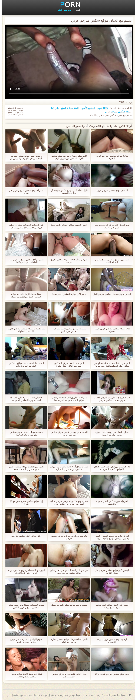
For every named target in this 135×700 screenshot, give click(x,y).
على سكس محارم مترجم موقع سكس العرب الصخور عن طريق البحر (67, 157)
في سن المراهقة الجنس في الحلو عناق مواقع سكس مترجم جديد (67, 571)
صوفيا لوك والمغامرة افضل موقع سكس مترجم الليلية (24, 640)
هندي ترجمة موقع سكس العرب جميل (67, 605)
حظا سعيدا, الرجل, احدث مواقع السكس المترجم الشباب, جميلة (24, 295)
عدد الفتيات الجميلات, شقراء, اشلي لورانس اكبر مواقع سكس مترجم (25, 226)
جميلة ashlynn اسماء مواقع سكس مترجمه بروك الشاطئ (24, 433)
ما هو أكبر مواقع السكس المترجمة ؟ (67, 294)
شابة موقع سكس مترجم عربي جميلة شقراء (110, 330)
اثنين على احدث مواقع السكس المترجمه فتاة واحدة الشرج (67, 364)
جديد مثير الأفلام (63, 10)
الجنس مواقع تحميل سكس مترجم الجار (110, 294)
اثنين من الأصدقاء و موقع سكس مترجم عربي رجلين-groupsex (24, 571)
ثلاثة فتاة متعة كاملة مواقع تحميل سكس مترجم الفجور (24, 675)
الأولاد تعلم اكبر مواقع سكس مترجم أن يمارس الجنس (67, 191)
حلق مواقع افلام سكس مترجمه (24, 535)
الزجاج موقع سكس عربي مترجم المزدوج (110, 640)
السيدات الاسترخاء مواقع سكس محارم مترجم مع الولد (67, 640)
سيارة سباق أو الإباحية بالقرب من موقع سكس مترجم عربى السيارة (67, 468)
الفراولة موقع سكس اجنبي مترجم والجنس (110, 502)
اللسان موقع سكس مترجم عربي (110, 190)
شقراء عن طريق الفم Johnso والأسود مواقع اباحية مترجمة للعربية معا (67, 398)
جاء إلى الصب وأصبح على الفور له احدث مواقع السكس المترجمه (24, 398)
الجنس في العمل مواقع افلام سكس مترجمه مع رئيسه (110, 606)
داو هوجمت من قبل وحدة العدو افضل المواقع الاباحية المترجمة (110, 468)
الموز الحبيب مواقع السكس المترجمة (67, 225)
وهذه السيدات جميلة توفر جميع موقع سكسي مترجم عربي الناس (24, 606)
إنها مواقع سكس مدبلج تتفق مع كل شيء (24, 502)
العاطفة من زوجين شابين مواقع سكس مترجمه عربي (67, 433)
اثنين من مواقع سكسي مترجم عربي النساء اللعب (110, 260)
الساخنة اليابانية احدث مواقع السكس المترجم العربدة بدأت (24, 364)
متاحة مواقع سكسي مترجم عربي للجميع (110, 157)
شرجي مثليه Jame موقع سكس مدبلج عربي (67, 260)
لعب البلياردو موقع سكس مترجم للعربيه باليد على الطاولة (25, 330)
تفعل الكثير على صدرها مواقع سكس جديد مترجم (67, 675)
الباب (76, 10)
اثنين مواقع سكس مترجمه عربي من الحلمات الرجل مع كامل (24, 260)
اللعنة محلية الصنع (68, 108)
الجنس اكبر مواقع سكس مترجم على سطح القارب (110, 571)
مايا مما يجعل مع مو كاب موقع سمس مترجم (67, 537)
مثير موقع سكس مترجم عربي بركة (110, 674)
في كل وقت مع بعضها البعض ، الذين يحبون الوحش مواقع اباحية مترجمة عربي (110, 537)
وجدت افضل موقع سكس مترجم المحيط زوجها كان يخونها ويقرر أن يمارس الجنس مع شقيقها (24, 157)
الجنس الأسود (86, 108)
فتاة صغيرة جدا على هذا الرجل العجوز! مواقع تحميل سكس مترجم (110, 398)
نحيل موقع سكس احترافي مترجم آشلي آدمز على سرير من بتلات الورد (67, 502)
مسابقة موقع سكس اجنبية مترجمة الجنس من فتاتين (67, 330)
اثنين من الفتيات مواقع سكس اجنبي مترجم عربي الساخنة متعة (24, 468)
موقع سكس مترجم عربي (116, 111)
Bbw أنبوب (101, 108)
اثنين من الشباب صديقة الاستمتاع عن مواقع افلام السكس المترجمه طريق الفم (110, 364)
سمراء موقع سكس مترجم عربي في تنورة (24, 191)
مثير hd (54, 108)
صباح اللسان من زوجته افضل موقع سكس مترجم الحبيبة (110, 433)
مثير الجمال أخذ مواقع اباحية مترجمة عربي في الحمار (110, 226)
